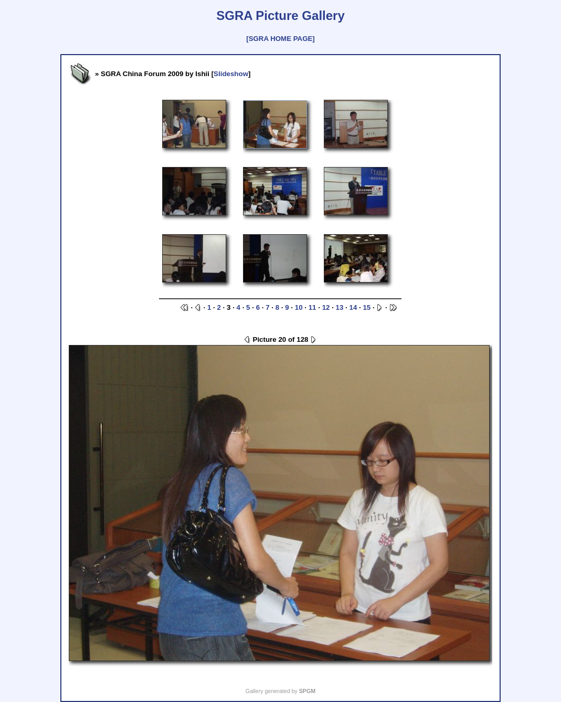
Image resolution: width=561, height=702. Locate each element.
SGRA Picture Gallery (280, 15)
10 (299, 307)
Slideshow (231, 74)
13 (340, 307)
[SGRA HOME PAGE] (280, 39)
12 (326, 307)
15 (367, 307)
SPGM (307, 691)
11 (312, 307)
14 (353, 307)
